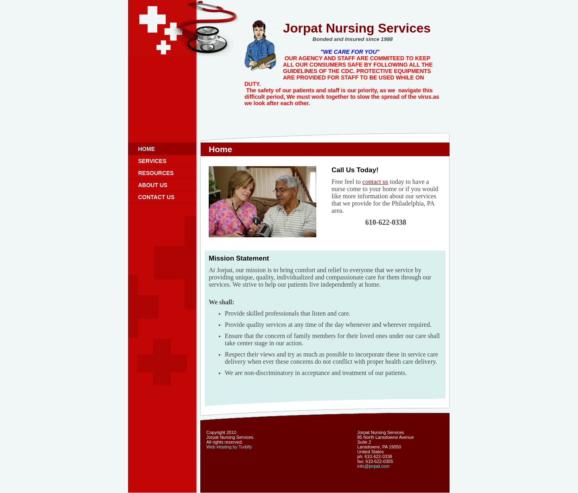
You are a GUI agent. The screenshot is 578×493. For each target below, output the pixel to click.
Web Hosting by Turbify (229, 446)
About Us (152, 185)
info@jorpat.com (373, 466)
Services (152, 161)
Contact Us (156, 197)
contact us (375, 181)
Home (146, 149)
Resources (156, 173)
